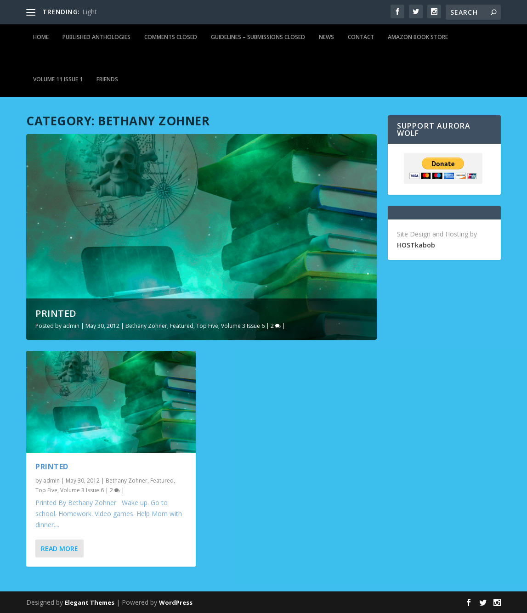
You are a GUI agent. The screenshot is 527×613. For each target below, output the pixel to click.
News (326, 37)
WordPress (176, 602)
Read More (59, 548)
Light (89, 11)
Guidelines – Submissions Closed (258, 37)
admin (71, 326)
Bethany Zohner (146, 326)
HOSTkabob (416, 245)
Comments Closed (170, 37)
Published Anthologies (96, 37)
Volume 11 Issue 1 (58, 79)
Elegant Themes (89, 602)
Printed (56, 313)
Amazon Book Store (418, 37)
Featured (181, 326)
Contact (361, 37)
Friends (107, 79)
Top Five (207, 326)
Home (41, 37)
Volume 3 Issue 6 (243, 326)
